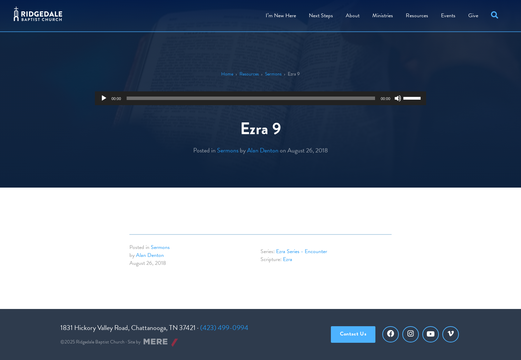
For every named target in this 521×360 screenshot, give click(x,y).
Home (227, 74)
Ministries (382, 15)
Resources (417, 15)
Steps (321, 15)
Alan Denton (262, 150)
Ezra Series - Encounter (301, 251)
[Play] (103, 98)
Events (448, 15)
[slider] (251, 98)
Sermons (273, 74)
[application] (260, 98)
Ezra (287, 259)
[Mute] (397, 98)
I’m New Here (281, 15)
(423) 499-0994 (224, 327)
